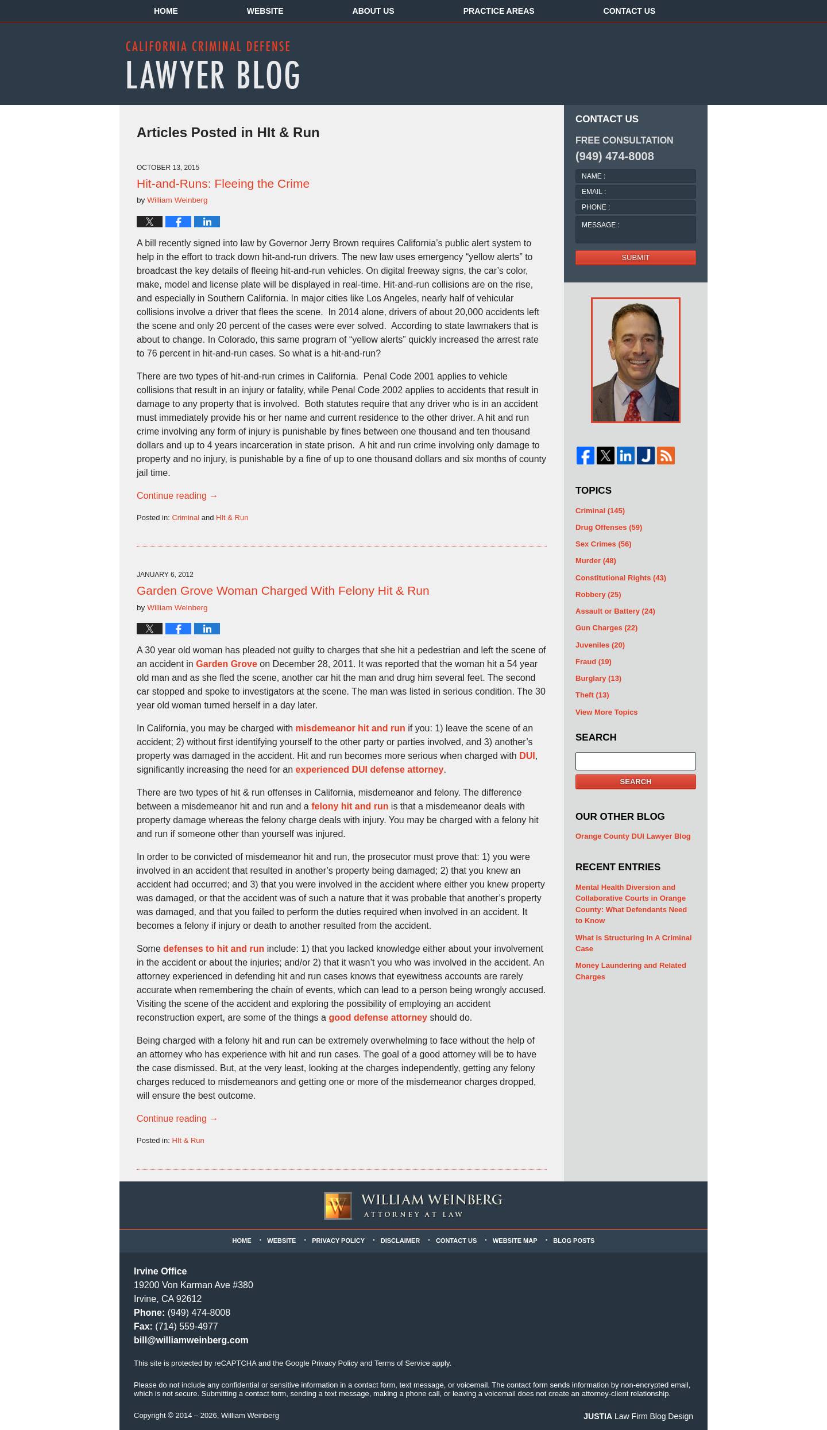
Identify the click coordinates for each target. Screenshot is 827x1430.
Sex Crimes (603, 544)
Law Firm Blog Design (638, 1416)
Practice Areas (499, 10)
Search (636, 781)
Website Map (515, 1240)
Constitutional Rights (620, 577)
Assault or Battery (615, 611)
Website (265, 10)
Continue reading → (177, 496)
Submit (635, 257)
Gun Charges (606, 627)
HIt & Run (232, 517)
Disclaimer (400, 1240)
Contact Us (630, 10)
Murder (595, 560)
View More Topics (606, 712)
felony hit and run (349, 806)
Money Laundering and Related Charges (630, 971)
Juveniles (600, 645)
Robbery (598, 594)
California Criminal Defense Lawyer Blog (212, 65)
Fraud (593, 661)
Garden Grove (226, 664)
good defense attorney (378, 1017)
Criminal (185, 517)
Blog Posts (573, 1240)
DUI (526, 756)
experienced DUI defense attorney (370, 769)
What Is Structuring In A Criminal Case (633, 943)
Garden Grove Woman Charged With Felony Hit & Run (283, 590)
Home (166, 10)
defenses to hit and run (213, 949)
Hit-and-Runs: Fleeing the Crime (223, 183)
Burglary (598, 678)
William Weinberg (250, 1415)
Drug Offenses (608, 527)
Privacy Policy (338, 1240)
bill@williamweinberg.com (191, 1340)
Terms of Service (402, 1363)
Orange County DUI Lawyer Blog (633, 836)
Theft (592, 695)
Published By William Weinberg (610, 63)
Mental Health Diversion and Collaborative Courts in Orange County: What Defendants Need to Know (631, 904)
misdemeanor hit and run (350, 728)
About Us (374, 10)
